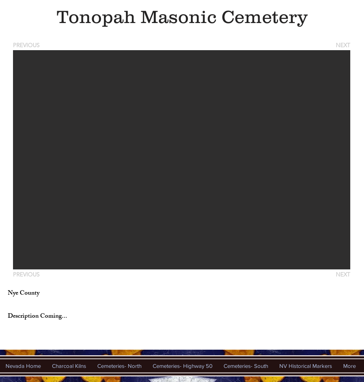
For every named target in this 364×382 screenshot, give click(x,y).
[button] (181, 159)
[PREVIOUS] (27, 45)
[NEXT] (342, 45)
